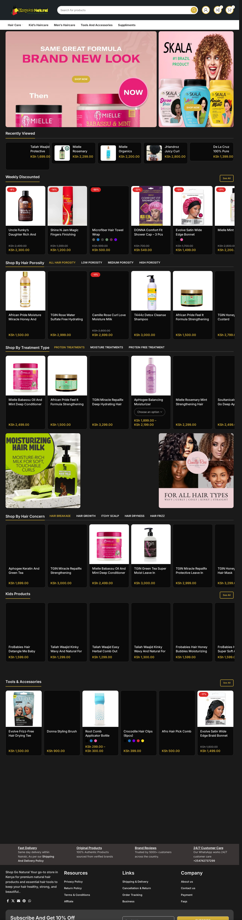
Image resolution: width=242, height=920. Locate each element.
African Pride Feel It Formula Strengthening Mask (192, 322)
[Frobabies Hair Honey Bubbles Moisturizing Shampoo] (193, 626)
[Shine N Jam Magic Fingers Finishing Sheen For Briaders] (67, 209)
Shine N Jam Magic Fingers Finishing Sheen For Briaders (64, 237)
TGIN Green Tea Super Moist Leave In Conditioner (150, 576)
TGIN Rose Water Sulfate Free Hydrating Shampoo (67, 322)
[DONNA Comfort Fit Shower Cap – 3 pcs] (151, 209)
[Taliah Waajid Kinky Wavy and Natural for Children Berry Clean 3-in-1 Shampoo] (67, 626)
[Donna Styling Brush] (62, 777)
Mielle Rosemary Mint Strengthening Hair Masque (191, 407)
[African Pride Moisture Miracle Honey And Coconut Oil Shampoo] (25, 294)
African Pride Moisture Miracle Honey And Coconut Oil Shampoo (25, 322)
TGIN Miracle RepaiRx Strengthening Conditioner (66, 576)
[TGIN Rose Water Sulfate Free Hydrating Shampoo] (67, 294)
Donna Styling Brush (62, 800)
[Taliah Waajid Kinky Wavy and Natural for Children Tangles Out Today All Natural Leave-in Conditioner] (151, 626)
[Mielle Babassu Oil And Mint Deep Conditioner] (25, 379)
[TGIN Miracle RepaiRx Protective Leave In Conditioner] (193, 547)
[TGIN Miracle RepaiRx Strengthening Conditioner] (67, 547)
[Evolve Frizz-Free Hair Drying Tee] (24, 777)
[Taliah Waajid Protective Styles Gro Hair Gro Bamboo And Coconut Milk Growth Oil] (18, 156)
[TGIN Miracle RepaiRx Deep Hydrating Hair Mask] (109, 379)
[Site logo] (29, 10)
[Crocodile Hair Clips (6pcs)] (139, 777)
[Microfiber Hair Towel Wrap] (109, 193)
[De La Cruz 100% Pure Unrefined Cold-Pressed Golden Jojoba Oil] (201, 147)
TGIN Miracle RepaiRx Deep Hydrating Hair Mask (107, 407)
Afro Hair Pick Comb (176, 800)
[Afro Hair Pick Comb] (177, 777)
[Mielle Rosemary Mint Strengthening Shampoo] (62, 153)
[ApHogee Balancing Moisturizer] (151, 379)
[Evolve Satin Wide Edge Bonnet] (193, 209)
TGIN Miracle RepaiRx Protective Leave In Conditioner (191, 576)
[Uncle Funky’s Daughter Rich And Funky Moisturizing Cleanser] (25, 209)
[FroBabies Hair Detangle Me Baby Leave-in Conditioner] (25, 626)
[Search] (127, 10)
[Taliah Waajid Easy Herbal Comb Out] (109, 626)
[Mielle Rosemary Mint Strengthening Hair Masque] (193, 379)
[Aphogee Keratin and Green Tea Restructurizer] (25, 547)
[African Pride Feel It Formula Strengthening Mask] (193, 294)
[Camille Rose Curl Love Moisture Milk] (109, 294)
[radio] (93, 212)
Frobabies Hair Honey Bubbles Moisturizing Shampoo (191, 654)
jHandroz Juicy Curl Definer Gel (173, 151)
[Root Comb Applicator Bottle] (100, 777)
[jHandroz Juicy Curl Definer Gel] (154, 153)
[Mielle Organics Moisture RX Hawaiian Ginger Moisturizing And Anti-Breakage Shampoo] (108, 153)
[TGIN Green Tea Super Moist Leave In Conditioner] (151, 547)
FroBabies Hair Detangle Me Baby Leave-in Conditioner (24, 654)
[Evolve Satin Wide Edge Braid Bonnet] (215, 777)
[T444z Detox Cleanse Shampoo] (151, 294)
